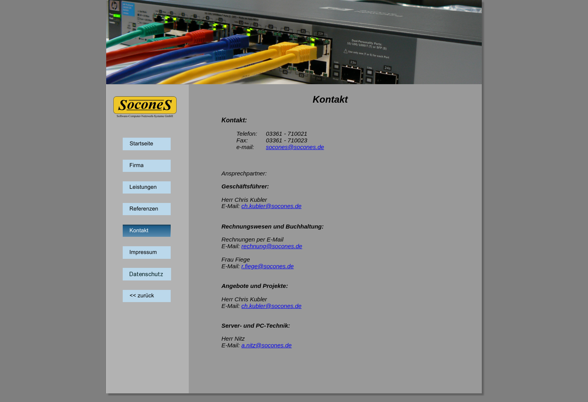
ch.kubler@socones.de (271, 206)
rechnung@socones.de (271, 246)
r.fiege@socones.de (267, 266)
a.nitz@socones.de (266, 345)
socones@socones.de (295, 147)
